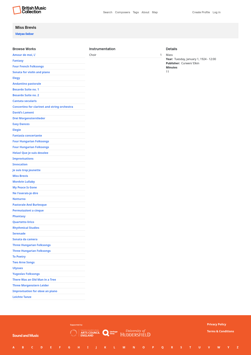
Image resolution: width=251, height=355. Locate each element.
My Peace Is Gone (25, 187)
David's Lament (23, 112)
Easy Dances (21, 124)
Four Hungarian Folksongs (31, 141)
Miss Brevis (20, 176)
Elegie (17, 130)
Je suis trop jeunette (27, 170)
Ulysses (18, 268)
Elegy (16, 78)
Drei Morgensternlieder (29, 118)
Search (107, 12)
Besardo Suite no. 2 (26, 95)
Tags (136, 12)
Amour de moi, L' (24, 55)
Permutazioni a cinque (28, 210)
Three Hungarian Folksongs (32, 245)
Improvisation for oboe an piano (35, 291)
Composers (122, 12)
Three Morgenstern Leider (31, 285)
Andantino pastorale (27, 84)
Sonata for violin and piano (31, 72)
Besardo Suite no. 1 (26, 89)
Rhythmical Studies (26, 228)
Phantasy (19, 216)
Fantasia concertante (27, 135)
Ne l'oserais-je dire (25, 193)
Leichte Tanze (22, 297)
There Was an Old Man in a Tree (34, 279)
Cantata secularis (25, 101)
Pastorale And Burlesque (30, 205)
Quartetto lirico (23, 222)
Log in (216, 12)
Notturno (19, 199)
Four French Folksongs (28, 66)
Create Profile (201, 12)
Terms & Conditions (220, 331)
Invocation (20, 164)
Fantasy (18, 61)
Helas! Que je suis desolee (30, 153)
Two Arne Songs (24, 262)
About (145, 12)
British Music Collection (34, 10)
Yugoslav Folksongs (26, 274)
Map (155, 12)
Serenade (19, 233)
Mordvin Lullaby (24, 182)
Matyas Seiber (24, 34)
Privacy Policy (216, 324)
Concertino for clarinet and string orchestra (43, 107)
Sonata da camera (25, 239)
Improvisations (23, 158)
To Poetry (19, 256)
